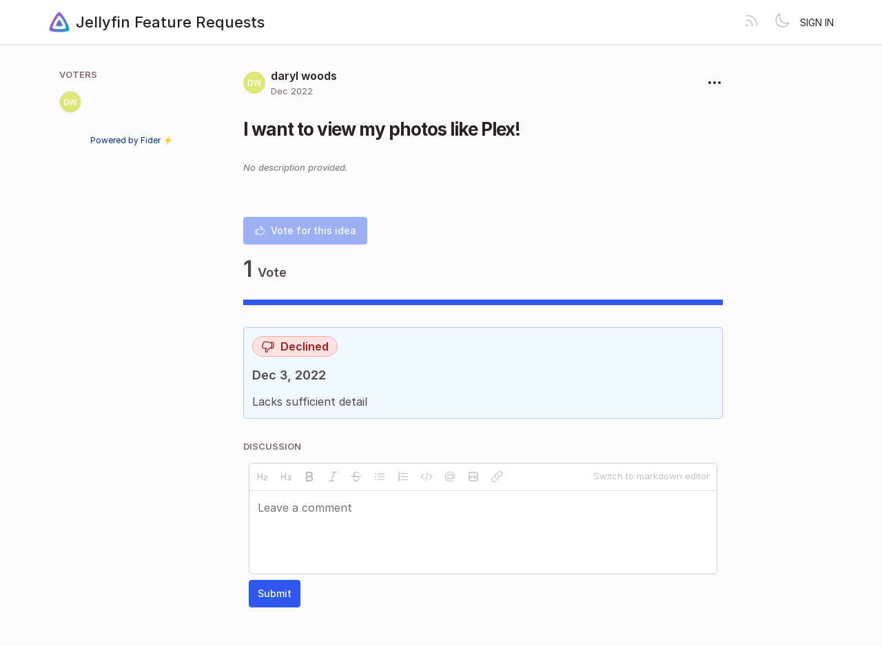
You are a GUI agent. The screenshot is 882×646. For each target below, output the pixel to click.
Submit (274, 593)
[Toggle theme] (782, 22)
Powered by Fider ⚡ (131, 140)
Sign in (817, 22)
